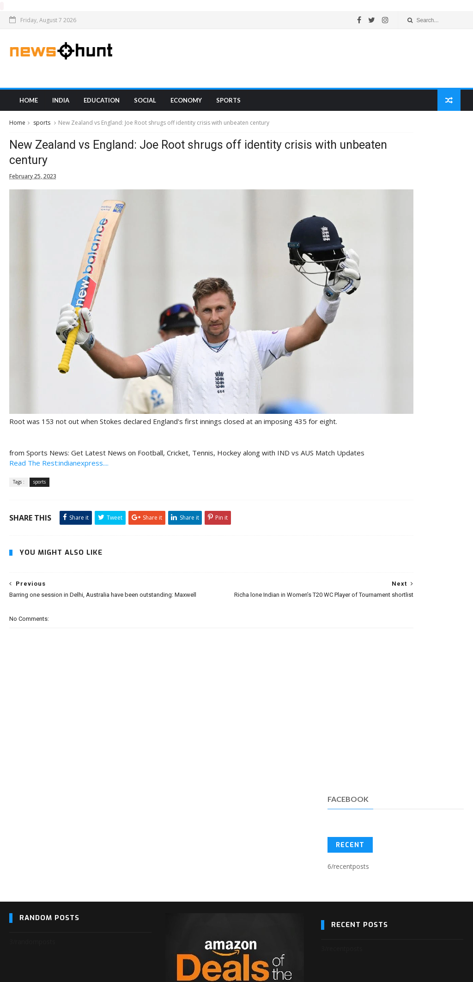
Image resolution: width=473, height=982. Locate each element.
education (98, 105)
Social (142, 105)
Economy (183, 105)
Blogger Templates (24, 970)
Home (25, 105)
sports (225, 105)
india (57, 105)
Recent (350, 193)
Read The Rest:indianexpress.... (59, 467)
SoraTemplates (14, 970)
